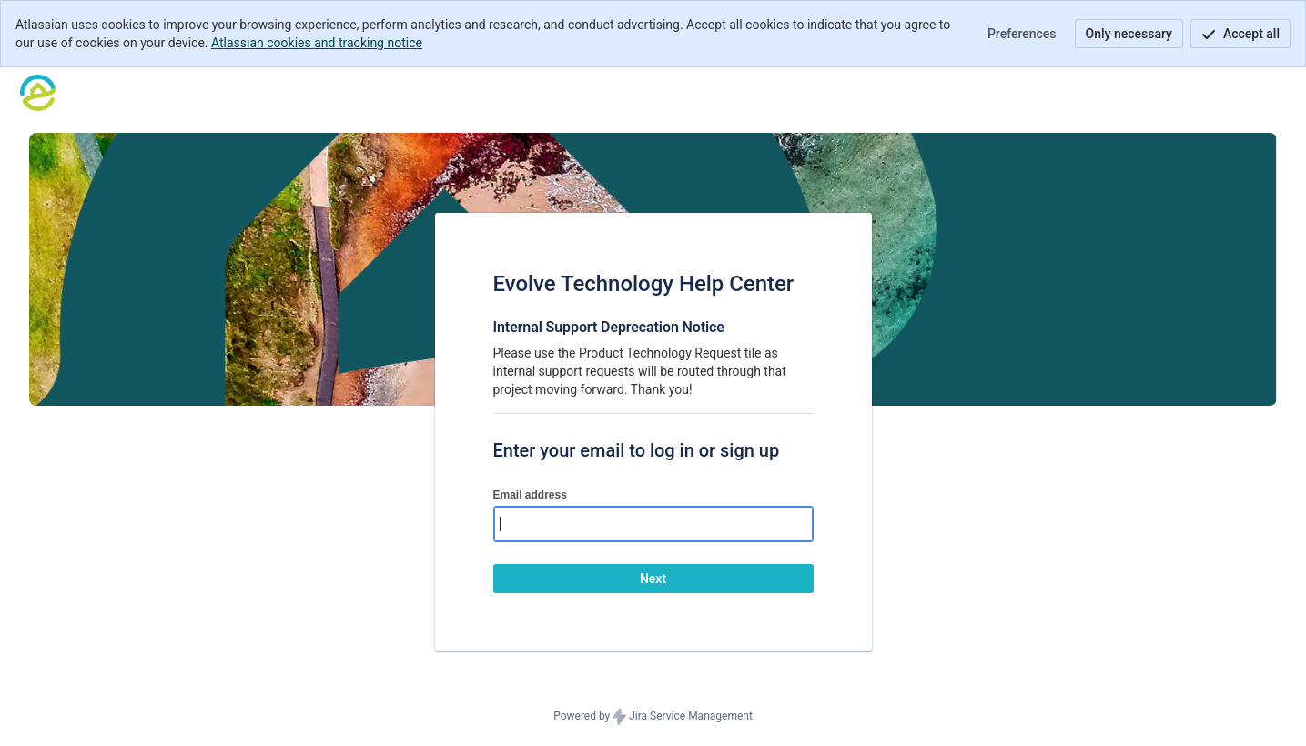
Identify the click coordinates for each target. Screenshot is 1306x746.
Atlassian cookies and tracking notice (316, 42)
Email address (530, 495)
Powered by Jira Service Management (653, 717)
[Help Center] (38, 92)
